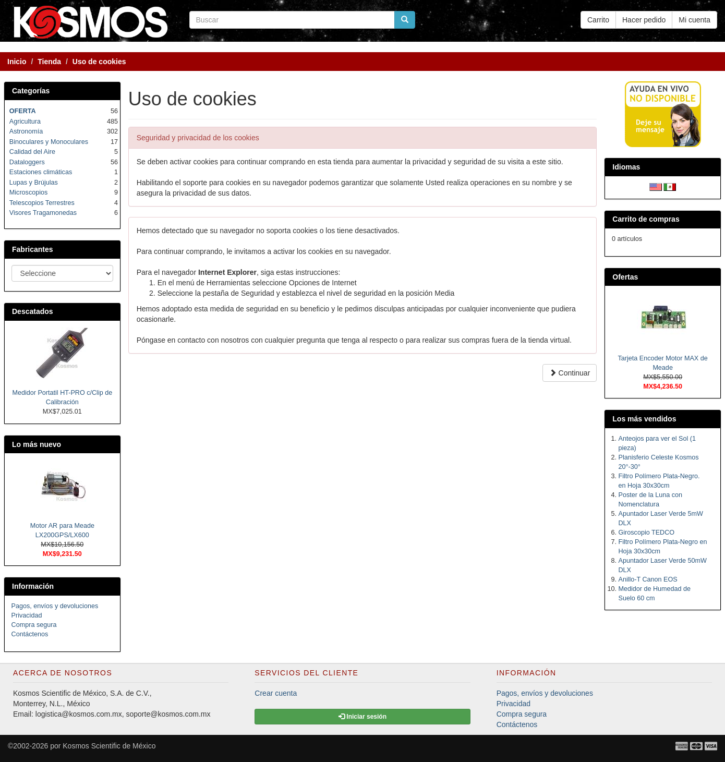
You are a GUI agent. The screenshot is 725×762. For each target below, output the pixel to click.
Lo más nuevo (36, 444)
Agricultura (25, 121)
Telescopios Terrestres (42, 203)
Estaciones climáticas (40, 172)
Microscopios (28, 192)
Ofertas (625, 277)
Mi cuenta (694, 20)
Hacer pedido (644, 20)
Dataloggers (27, 162)
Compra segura (34, 624)
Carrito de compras (645, 219)
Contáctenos (30, 634)
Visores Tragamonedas (43, 212)
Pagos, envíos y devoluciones (55, 606)
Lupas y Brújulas (33, 182)
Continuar (569, 373)
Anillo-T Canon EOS (648, 579)
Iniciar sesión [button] (362, 716)
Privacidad (26, 615)
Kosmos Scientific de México (109, 746)
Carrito (598, 20)
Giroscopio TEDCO (647, 532)
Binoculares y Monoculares (48, 142)
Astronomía (26, 131)
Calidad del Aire (32, 151)
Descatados (32, 311)
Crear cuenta (276, 693)
